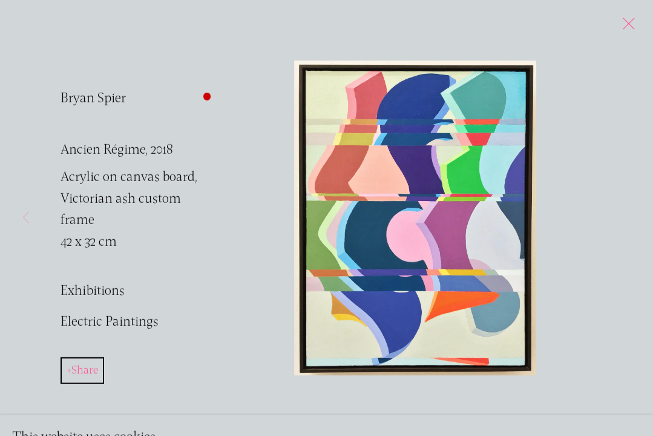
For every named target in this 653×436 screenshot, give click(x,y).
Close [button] (626, 27)
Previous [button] (26, 218)
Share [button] (84, 376)
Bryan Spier (93, 104)
